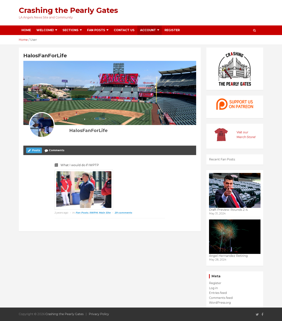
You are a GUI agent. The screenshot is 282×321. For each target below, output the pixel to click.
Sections (70, 30)
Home (26, 30)
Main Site (105, 212)
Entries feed (218, 293)
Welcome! (45, 30)
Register (172, 30)
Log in (213, 288)
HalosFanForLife (88, 130)
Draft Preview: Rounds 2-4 (228, 209)
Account (148, 30)
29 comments (123, 212)
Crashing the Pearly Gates (68, 10)
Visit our (242, 132)
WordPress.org (220, 302)
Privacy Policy (99, 314)
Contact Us (124, 30)
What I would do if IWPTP (79, 165)
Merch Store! (246, 137)
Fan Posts (96, 30)
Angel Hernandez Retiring (228, 256)
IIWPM (94, 212)
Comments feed (221, 298)
